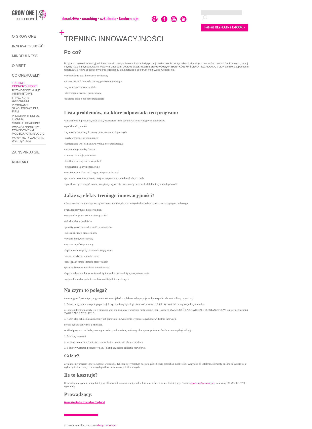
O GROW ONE (24, 36)
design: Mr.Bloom (106, 425)
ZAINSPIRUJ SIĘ (26, 152)
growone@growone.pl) (202, 382)
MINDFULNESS (25, 56)
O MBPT (19, 66)
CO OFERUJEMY (26, 75)
